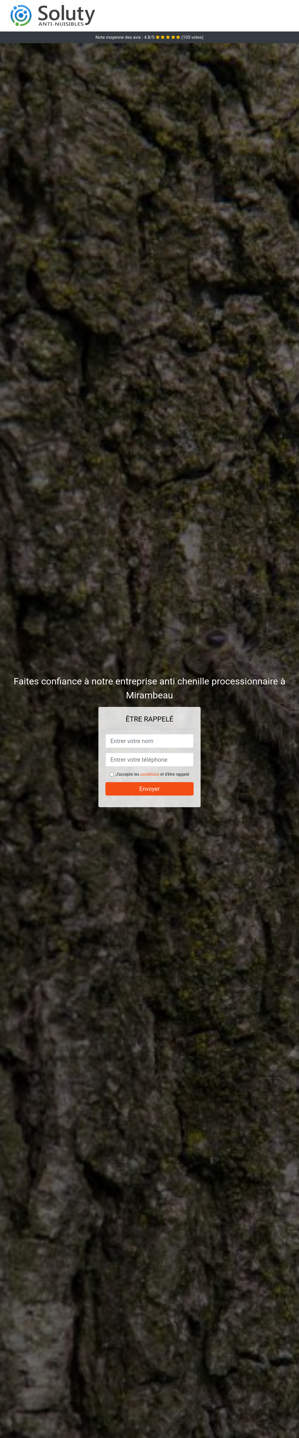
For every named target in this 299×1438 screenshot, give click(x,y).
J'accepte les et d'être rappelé (152, 774)
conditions (149, 774)
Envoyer (149, 788)
